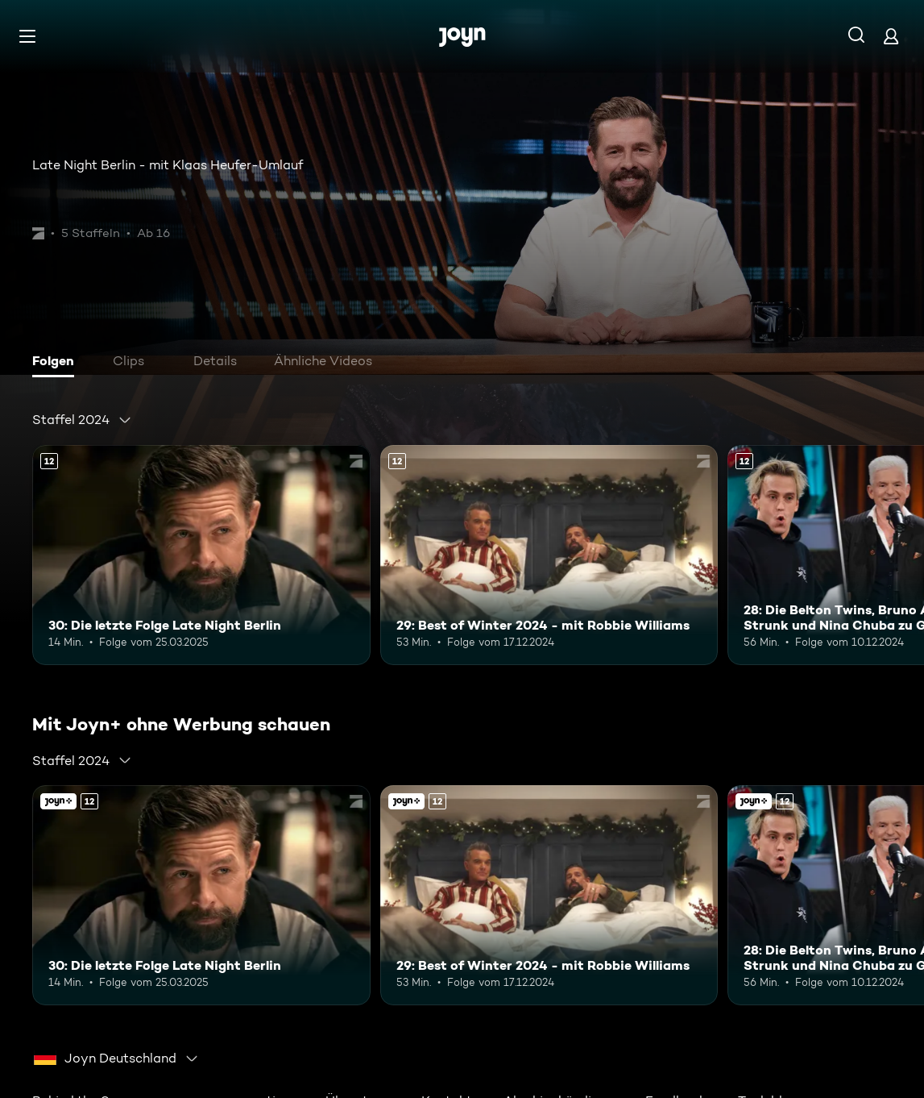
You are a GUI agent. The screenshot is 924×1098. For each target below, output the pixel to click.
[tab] (57, 362)
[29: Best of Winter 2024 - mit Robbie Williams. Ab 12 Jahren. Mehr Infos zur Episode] (549, 555)
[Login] (891, 36)
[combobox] (82, 420)
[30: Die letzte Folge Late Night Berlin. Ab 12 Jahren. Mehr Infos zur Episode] (201, 555)
